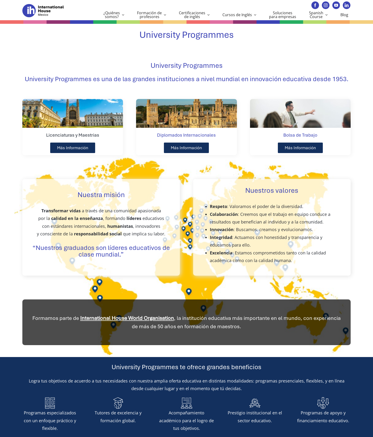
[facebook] (315, 5)
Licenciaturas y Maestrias (72, 135)
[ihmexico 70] (46, 6)
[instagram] (326, 5)
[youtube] (336, 5)
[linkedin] (347, 5)
